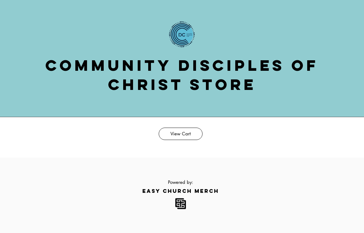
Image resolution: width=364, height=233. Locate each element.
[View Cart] (181, 134)
